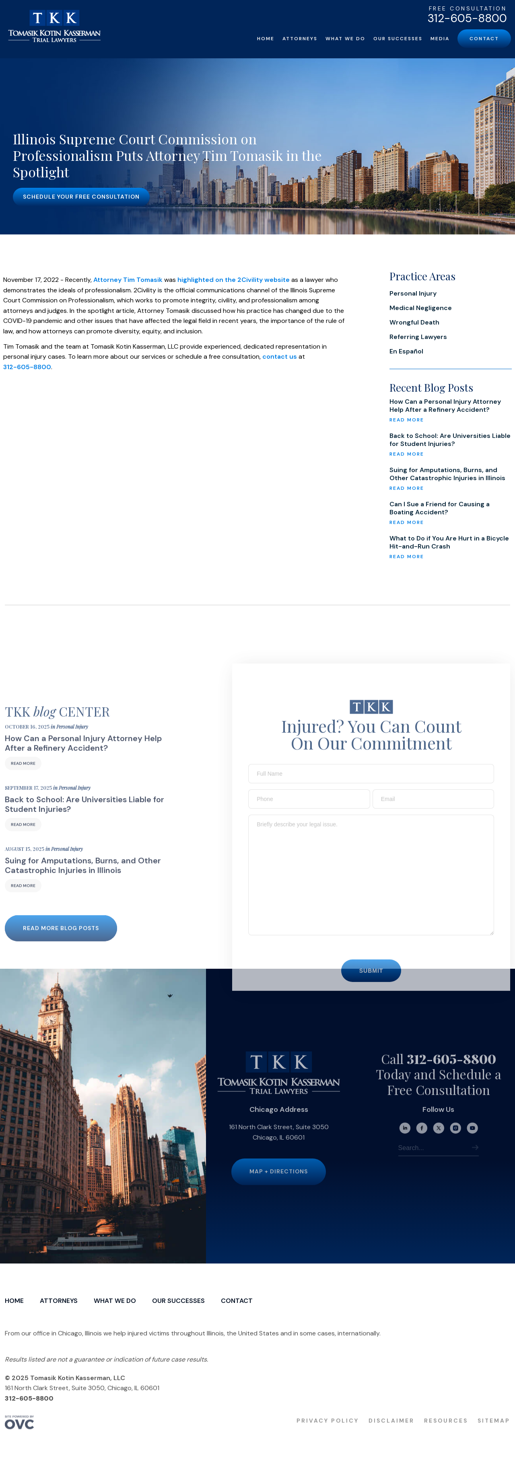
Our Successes (397, 38)
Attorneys (299, 38)
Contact (484, 38)
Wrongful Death (414, 322)
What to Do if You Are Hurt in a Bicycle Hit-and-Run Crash (449, 542)
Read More (23, 772)
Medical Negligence (420, 308)
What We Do (345, 38)
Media (440, 38)
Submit (371, 979)
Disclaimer (391, 1429)
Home (265, 38)
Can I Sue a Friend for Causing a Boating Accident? (439, 508)
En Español (406, 351)
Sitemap (494, 1429)
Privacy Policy (328, 1429)
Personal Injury (413, 293)
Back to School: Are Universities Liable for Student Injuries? (450, 440)
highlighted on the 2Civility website (233, 279)
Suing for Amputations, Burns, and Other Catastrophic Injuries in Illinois (447, 474)
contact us (279, 356)
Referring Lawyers (418, 337)
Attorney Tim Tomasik (128, 279)
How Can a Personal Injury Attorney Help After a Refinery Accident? (445, 406)
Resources (446, 1429)
